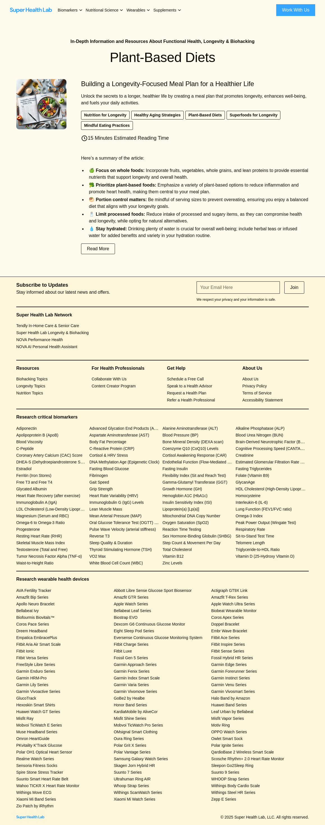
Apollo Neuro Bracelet (35, 604)
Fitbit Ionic (25, 651)
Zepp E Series (223, 799)
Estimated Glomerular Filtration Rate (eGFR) (274, 462)
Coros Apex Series (227, 617)
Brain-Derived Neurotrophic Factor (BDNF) (273, 442)
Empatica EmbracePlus (36, 637)
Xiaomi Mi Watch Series (134, 799)
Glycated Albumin (31, 489)
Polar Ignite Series (227, 745)
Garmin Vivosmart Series (233, 691)
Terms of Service (256, 393)
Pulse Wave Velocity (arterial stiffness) (122, 529)
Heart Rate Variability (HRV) (113, 495)
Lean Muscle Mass (105, 509)
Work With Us (295, 10)
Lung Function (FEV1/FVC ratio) (264, 509)
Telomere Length (250, 543)
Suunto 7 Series (128, 772)
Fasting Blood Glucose (109, 468)
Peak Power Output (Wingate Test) (266, 522)
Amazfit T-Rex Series (229, 597)
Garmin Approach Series (135, 664)
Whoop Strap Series (131, 785)
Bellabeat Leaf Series (132, 610)
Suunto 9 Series (225, 772)
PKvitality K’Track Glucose (39, 745)
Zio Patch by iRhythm (35, 806)
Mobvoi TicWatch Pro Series (138, 725)
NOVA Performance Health (39, 339)
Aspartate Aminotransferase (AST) (119, 435)
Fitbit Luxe (123, 651)
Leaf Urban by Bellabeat (232, 711)
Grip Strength (101, 489)
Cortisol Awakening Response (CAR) (195, 455)
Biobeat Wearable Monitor (234, 610)
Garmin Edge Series (228, 664)
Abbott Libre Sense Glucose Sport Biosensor (153, 590)
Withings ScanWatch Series (138, 792)
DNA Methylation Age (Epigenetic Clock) (124, 462)
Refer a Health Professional (191, 400)
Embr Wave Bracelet (229, 631)
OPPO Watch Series (229, 732)
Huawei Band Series (229, 705)
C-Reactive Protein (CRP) (111, 448)
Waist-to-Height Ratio (35, 563)
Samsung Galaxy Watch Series (141, 759)
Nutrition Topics (29, 393)
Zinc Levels (173, 563)
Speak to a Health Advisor (189, 386)
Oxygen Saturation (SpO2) (186, 522)
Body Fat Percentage (107, 442)
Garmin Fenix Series (132, 671)
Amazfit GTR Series (131, 597)
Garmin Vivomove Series (135, 691)
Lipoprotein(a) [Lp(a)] (181, 509)
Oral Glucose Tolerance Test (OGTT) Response (130, 522)
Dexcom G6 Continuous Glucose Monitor (149, 624)
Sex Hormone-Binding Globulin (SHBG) (197, 536)
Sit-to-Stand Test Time (255, 536)
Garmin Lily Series (32, 684)
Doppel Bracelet (225, 624)
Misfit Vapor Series (227, 718)
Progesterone (28, 529)
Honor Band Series (130, 705)
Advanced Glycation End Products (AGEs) (126, 428)
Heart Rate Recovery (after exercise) (48, 495)
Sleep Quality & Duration (110, 543)
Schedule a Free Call (185, 379)
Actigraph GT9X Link (229, 590)
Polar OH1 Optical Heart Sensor (44, 752)
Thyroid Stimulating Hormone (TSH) (120, 549)
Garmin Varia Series (131, 684)
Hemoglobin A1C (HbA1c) (185, 495)
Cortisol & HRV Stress (108, 455)
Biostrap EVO (126, 617)
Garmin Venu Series (228, 684)
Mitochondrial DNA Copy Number (191, 516)
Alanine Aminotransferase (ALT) (190, 428)
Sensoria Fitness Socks (36, 765)
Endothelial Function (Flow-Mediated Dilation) (202, 462)
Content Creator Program (114, 386)
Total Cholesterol (177, 549)
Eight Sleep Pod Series (134, 631)
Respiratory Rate (250, 529)
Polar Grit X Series (130, 745)
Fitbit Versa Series (32, 658)
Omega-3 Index (249, 516)
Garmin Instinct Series (230, 678)
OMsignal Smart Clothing (136, 732)
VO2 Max (97, 556)
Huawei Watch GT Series (38, 711)
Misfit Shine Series (130, 718)
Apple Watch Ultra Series (233, 604)
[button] (70, 10)
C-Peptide (25, 448)
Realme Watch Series (35, 759)
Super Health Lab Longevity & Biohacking (52, 332)
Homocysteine (248, 495)
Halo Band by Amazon (230, 698)
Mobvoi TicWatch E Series (39, 725)
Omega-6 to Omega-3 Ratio (40, 522)
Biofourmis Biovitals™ (35, 617)
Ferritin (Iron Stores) (33, 475)
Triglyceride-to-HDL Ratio (258, 549)
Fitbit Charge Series (131, 644)
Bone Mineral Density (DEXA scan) (193, 442)
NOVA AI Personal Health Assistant (46, 346)
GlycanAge (245, 482)
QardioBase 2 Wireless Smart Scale (242, 752)
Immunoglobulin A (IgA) (36, 502)
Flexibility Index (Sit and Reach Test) (194, 475)
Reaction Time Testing (182, 529)
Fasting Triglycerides (253, 468)
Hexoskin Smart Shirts (35, 705)
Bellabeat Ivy (27, 610)
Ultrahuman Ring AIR (132, 779)
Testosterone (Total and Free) (42, 549)
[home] (31, 10)
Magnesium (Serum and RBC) (42, 516)
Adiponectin (26, 428)
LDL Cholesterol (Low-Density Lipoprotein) (53, 509)
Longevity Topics (30, 386)
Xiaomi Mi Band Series (36, 799)
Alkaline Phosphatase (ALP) (260, 428)
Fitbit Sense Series (227, 651)
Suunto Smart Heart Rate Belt (42, 779)
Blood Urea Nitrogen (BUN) (259, 435)
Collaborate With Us (109, 379)
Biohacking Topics (32, 379)
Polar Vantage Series (132, 752)
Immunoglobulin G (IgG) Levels (116, 502)
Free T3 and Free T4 (34, 482)
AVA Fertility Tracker (33, 590)
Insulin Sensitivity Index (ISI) (187, 502)
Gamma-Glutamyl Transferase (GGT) (195, 482)
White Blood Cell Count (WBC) (116, 563)
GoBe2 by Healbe (129, 698)
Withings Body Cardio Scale (235, 785)
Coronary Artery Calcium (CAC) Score (49, 455)
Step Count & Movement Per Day (192, 543)
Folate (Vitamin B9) (252, 475)
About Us (250, 379)
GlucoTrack (26, 698)
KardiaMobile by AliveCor (136, 711)
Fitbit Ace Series (225, 637)
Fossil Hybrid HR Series (232, 658)
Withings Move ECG (34, 792)
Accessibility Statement (262, 400)
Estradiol (23, 468)
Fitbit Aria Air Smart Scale (38, 644)
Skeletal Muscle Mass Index (40, 543)
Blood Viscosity (29, 442)
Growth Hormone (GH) (182, 489)
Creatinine (244, 455)
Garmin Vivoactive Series (38, 691)
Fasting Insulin (175, 468)
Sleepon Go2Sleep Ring (232, 765)
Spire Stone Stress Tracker (39, 772)
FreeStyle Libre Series (35, 664)
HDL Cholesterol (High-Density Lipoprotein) (273, 489)
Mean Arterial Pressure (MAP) (115, 516)
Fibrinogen (98, 475)
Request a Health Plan (186, 393)
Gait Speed (99, 482)
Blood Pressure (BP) (181, 435)
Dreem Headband (31, 631)
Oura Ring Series (129, 738)
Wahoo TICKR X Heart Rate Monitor (47, 785)
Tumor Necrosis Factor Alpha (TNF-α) (49, 556)
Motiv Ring (220, 725)
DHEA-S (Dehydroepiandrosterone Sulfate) (53, 462)
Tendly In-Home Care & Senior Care (47, 325)
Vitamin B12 (173, 556)
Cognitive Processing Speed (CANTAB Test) (274, 448)
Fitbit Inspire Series (228, 644)
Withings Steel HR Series (233, 792)
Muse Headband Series (36, 732)
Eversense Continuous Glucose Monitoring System (158, 637)
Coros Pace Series (32, 624)
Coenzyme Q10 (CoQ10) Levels (190, 448)
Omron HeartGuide (32, 738)
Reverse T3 (99, 536)
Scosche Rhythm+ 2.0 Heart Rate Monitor (247, 759)
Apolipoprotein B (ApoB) (37, 435)
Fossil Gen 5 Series (131, 658)
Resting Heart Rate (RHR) (39, 536)
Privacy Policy (254, 386)
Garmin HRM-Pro (31, 678)
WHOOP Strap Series (230, 779)
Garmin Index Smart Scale (137, 678)
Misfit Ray (24, 718)
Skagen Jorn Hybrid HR (134, 765)
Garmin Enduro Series (35, 671)
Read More (98, 248)
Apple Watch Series (131, 604)
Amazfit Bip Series (32, 597)
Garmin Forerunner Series (234, 671)
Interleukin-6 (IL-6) (252, 502)
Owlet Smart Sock (227, 738)
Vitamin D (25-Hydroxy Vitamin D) (265, 556)
